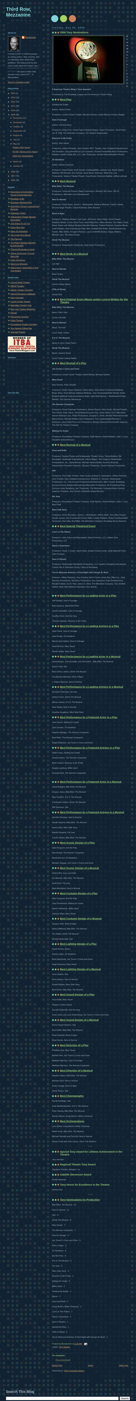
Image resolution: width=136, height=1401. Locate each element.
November (18, 122)
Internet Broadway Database (22, 294)
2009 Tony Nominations (74, 32)
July (15, 140)
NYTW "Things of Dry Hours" (25, 152)
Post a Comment (63, 1360)
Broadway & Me (17, 199)
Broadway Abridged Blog (21, 202)
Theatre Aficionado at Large (22, 249)
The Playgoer (16, 239)
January (17, 166)
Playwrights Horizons (19, 317)
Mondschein (30, 37)
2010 (13, 110)
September (18, 131)
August (16, 135)
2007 (13, 176)
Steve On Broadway (19, 231)
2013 (13, 97)
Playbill (13, 313)
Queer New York (17, 227)
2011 (13, 106)
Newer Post (57, 1365)
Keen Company (17, 298)
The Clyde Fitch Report (20, 235)
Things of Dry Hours (21, 147)
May (15, 144)
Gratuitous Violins (18, 213)
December (18, 118)
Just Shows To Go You (20, 224)
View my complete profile (19, 82)
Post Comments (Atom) (74, 1371)
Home (90, 1365)
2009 (13, 115)
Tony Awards (64, 1347)
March (16, 162)
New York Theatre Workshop (22, 309)
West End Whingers (19, 264)
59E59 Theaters (17, 286)
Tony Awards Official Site (21, 328)
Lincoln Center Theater (20, 301)
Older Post (123, 1365)
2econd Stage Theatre (20, 282)
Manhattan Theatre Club (21, 305)
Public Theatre (16, 320)
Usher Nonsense (17, 260)
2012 (13, 102)
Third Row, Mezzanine (18, 12)
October (17, 127)
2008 (13, 172)
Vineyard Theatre (17, 332)
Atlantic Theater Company (21, 290)
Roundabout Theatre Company (23, 324)
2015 (13, 93)
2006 (13, 180)
